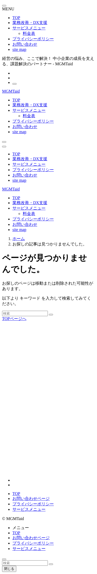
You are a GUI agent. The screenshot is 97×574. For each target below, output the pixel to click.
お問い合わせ (24, 44)
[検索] (14, 84)
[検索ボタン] (4, 142)
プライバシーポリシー (33, 39)
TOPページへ (14, 318)
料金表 (29, 33)
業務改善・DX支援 (29, 22)
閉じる (9, 569)
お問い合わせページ (31, 498)
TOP (16, 17)
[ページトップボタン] (4, 559)
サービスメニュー (29, 28)
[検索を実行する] (51, 314)
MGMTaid (11, 91)
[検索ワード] (25, 313)
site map (19, 49)
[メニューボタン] (4, 146)
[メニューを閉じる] (4, 5)
